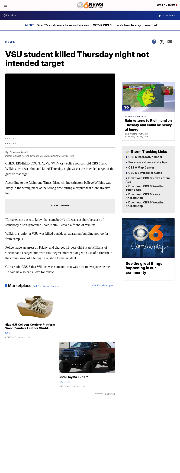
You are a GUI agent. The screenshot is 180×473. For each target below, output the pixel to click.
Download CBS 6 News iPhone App (148, 180)
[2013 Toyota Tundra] (87, 366)
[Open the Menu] (5, 5)
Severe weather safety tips (147, 162)
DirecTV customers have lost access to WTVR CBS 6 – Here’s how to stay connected (97, 25)
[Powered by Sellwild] (110, 394)
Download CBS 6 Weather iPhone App (145, 188)
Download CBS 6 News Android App (143, 196)
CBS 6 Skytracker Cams (145, 173)
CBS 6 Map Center (141, 167)
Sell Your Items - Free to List (48, 286)
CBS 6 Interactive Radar (145, 157)
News (10, 42)
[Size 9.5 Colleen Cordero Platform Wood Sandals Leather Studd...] (33, 315)
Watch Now (167, 5)
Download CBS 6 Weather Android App (145, 204)
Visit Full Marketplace (103, 285)
